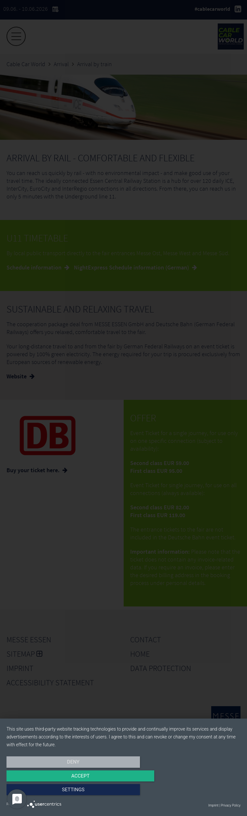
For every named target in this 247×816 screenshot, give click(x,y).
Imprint (213, 805)
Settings (205, 792)
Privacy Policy (230, 805)
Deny (41, 792)
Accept (123, 792)
